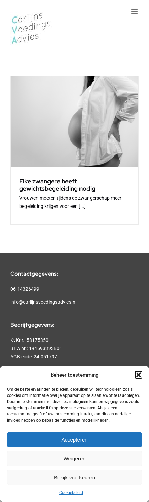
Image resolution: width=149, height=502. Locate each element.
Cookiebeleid (71, 492)
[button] (138, 374)
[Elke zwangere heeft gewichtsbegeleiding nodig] (74, 121)
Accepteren (75, 440)
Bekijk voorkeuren (74, 477)
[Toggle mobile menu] (135, 11)
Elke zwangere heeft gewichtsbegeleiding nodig (57, 185)
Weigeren (75, 458)
